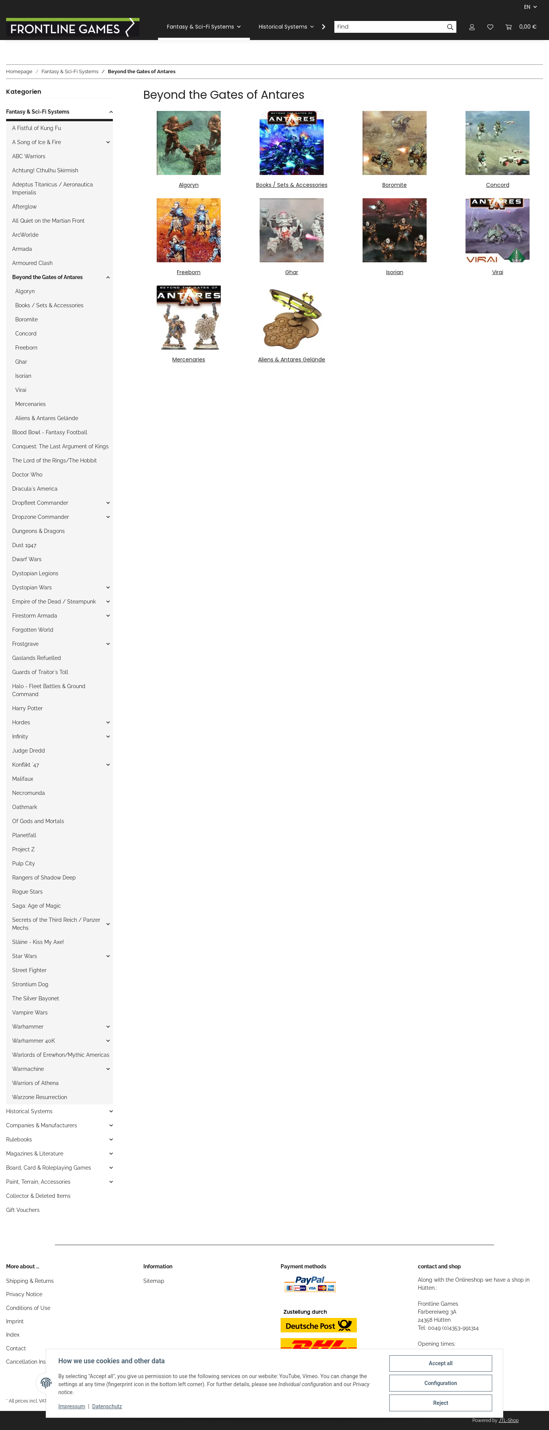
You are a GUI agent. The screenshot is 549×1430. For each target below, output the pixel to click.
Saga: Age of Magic (36, 906)
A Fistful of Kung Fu (36, 128)
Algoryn (189, 185)
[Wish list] (490, 27)
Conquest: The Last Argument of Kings (60, 446)
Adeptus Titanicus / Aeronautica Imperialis (52, 188)
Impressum (71, 1406)
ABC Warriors (28, 156)
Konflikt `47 (25, 765)
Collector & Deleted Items (38, 1196)
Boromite (394, 185)
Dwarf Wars (27, 559)
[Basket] (521, 27)
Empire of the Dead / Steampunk (54, 602)
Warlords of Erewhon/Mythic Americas (60, 1055)
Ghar (291, 272)
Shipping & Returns (30, 1281)
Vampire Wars (30, 1013)
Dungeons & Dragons (38, 531)
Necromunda (28, 793)
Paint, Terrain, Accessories (38, 1182)
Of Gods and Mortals (38, 821)
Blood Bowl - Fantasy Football (49, 432)
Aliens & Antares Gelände (291, 359)
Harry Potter (27, 708)
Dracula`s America (35, 489)
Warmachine (28, 1069)
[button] (472, 27)
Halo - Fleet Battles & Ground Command (48, 690)
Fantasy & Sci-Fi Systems (37, 112)
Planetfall (24, 835)
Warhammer (27, 1027)
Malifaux (22, 779)
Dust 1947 (24, 545)
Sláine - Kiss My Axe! (38, 942)
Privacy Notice (24, 1294)
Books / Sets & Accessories (291, 185)
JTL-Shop (508, 1420)
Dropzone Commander (40, 517)
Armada (22, 249)
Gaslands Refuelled (36, 658)
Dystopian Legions (35, 573)
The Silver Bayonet (35, 998)
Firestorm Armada (34, 616)
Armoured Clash (32, 263)
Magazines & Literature (34, 1154)
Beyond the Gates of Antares (47, 277)
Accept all (441, 1363)
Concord (497, 185)
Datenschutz (107, 1406)
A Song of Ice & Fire (36, 142)
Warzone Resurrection (39, 1097)
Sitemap (153, 1281)
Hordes (21, 722)
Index (12, 1335)
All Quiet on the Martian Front (48, 221)
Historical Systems (29, 1111)
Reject (440, 1403)
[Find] (389, 27)
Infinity (20, 736)
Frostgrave (25, 644)
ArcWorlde (25, 235)
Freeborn (189, 272)
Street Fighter (29, 970)
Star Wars (24, 956)
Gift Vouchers (23, 1210)
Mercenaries (188, 359)
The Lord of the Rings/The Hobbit (54, 460)
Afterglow (24, 207)
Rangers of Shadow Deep (44, 878)
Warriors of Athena (35, 1083)
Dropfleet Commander (40, 503)
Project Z (23, 849)
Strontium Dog (30, 984)
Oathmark (24, 807)
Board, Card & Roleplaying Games (48, 1168)
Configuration (440, 1383)
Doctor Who (27, 475)
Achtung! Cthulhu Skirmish (45, 170)
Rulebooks (19, 1139)
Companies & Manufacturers (41, 1125)
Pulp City (23, 863)
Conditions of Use (28, 1308)
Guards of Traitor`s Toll (40, 672)
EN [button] (527, 7)
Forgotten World (32, 630)
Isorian (394, 272)
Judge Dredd (28, 751)
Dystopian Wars (32, 587)
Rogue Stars (27, 892)
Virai (497, 272)
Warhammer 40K (33, 1041)
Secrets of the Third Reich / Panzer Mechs (56, 924)
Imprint (15, 1321)
